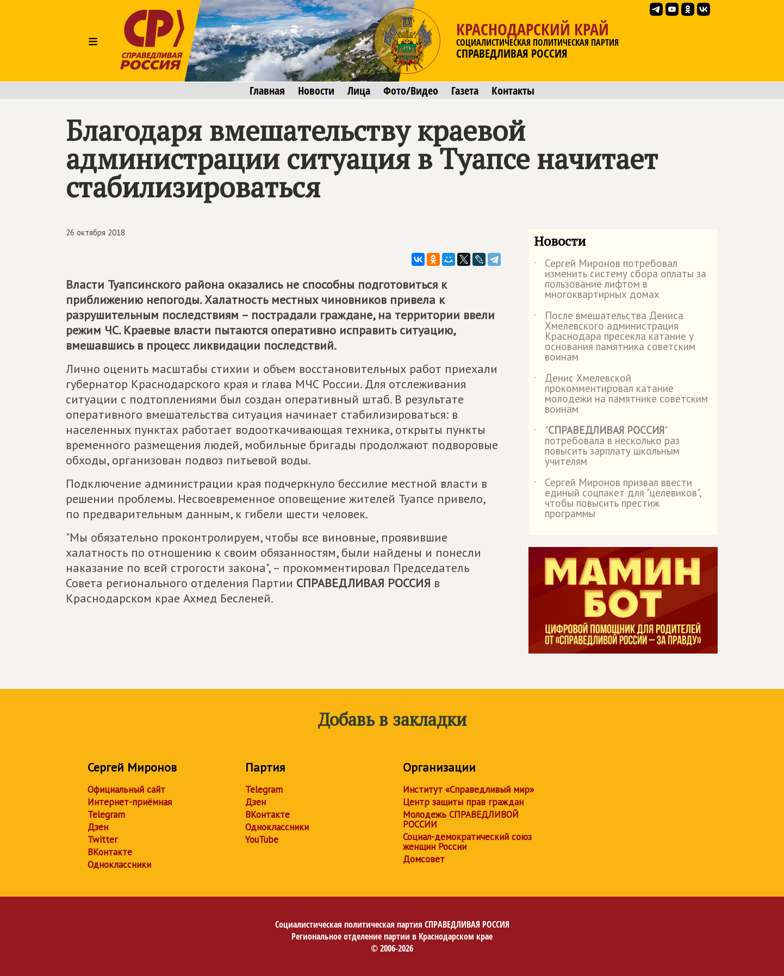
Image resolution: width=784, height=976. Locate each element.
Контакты (512, 91)
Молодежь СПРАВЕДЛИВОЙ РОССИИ (461, 819)
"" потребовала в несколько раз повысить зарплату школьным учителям (607, 446)
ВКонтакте (110, 852)
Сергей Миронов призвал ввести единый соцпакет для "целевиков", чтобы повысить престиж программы (617, 498)
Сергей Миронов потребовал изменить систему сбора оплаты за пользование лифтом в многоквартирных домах (620, 279)
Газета (464, 91)
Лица (358, 91)
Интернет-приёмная (130, 802)
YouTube (261, 839)
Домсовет (424, 859)
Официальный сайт (126, 789)
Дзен (98, 827)
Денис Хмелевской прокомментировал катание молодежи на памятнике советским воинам (621, 394)
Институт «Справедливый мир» (468, 789)
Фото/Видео (410, 91)
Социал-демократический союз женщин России (467, 841)
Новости (316, 91)
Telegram (106, 814)
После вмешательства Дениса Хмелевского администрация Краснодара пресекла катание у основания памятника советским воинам (614, 336)
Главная (267, 91)
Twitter (102, 839)
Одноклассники (119, 864)
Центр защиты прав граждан (463, 802)
